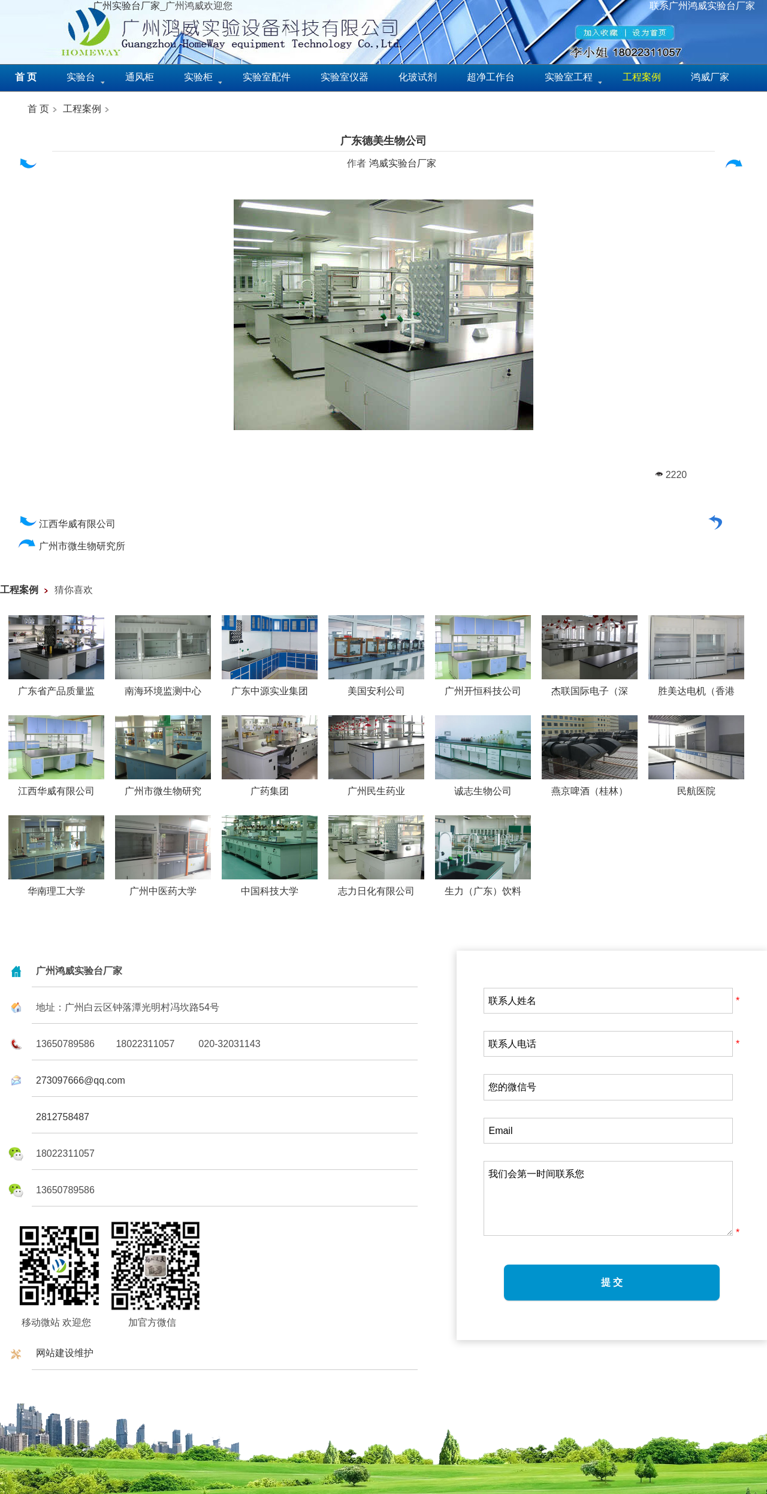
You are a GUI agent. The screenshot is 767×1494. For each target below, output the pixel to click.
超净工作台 (491, 77)
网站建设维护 (64, 1353)
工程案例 (82, 109)
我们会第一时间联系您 (608, 1198)
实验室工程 (569, 77)
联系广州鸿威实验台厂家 (702, 6)
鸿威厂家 (710, 77)
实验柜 (198, 77)
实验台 (81, 77)
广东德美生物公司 (383, 141)
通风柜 (139, 77)
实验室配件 (267, 77)
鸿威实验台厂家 (402, 163)
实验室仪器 (345, 77)
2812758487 (62, 1117)
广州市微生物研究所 (72, 546)
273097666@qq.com (80, 1080)
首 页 (38, 109)
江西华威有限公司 (67, 524)
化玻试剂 (417, 77)
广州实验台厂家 (126, 6)
